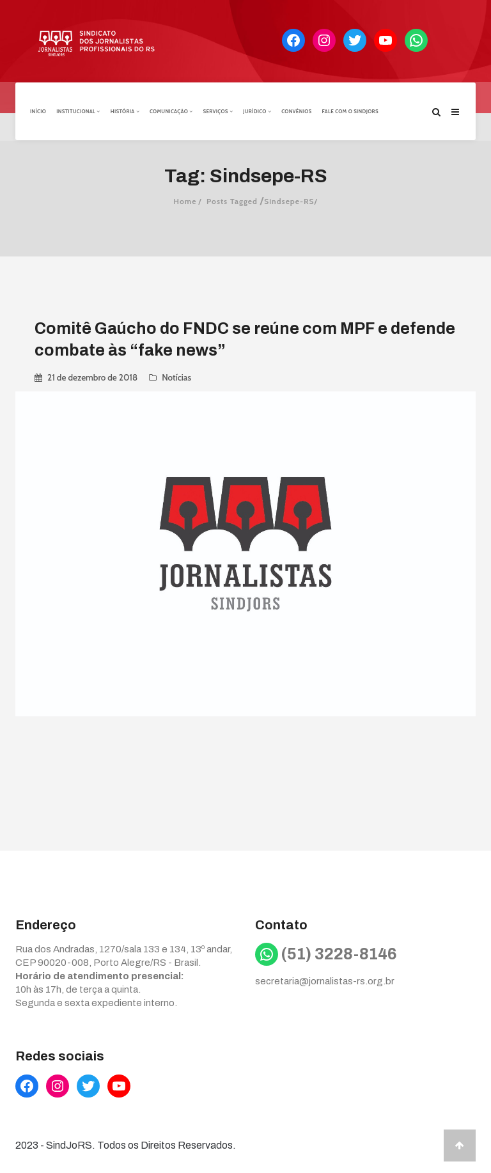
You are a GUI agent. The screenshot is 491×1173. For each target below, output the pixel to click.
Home (184, 200)
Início (38, 110)
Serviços (218, 110)
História (125, 110)
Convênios (296, 110)
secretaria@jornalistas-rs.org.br (324, 980)
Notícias (176, 376)
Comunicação (171, 110)
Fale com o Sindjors (350, 110)
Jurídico (257, 110)
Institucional (78, 110)
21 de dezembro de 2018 (92, 376)
